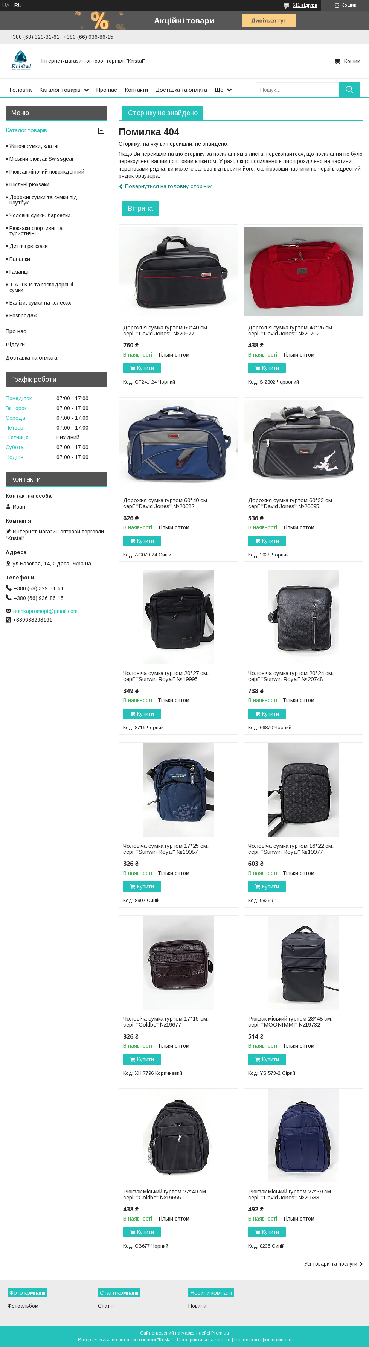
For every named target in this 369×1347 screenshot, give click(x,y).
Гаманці (19, 272)
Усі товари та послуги (330, 1264)
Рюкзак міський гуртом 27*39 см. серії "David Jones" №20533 (290, 1195)
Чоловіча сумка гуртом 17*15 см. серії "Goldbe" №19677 (166, 1022)
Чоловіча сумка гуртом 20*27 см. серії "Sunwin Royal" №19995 (166, 676)
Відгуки (15, 344)
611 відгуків (305, 5)
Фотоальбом (23, 1306)
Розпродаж (23, 315)
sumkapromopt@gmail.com (45, 611)
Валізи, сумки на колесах (40, 303)
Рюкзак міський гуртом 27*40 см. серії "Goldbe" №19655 (165, 1195)
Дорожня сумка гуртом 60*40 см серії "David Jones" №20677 (165, 331)
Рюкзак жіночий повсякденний (46, 172)
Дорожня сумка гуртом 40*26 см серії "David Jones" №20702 (290, 331)
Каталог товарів (60, 90)
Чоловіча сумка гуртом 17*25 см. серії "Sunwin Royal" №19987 (166, 849)
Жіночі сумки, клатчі (33, 146)
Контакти (136, 90)
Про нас (106, 90)
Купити (145, 368)
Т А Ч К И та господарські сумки (41, 287)
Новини (197, 1306)
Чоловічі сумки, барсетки (39, 215)
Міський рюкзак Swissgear (41, 159)
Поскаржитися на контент (204, 1339)
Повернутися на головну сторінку (168, 186)
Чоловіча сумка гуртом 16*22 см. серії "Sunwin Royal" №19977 (291, 849)
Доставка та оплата (181, 90)
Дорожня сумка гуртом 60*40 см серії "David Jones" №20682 (165, 503)
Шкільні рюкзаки (29, 184)
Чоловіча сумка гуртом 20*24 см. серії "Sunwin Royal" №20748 (291, 676)
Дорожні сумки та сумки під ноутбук (43, 200)
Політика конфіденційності (262, 1339)
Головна (20, 90)
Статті (106, 1306)
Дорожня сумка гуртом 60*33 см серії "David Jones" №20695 (290, 503)
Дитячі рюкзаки (28, 246)
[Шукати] (349, 89)
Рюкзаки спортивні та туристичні (36, 230)
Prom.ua (220, 1333)
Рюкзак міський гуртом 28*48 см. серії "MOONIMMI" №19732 (290, 1022)
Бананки (19, 259)
